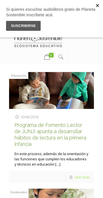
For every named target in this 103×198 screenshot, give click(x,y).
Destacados (18, 192)
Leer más (82, 177)
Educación (18, 75)
